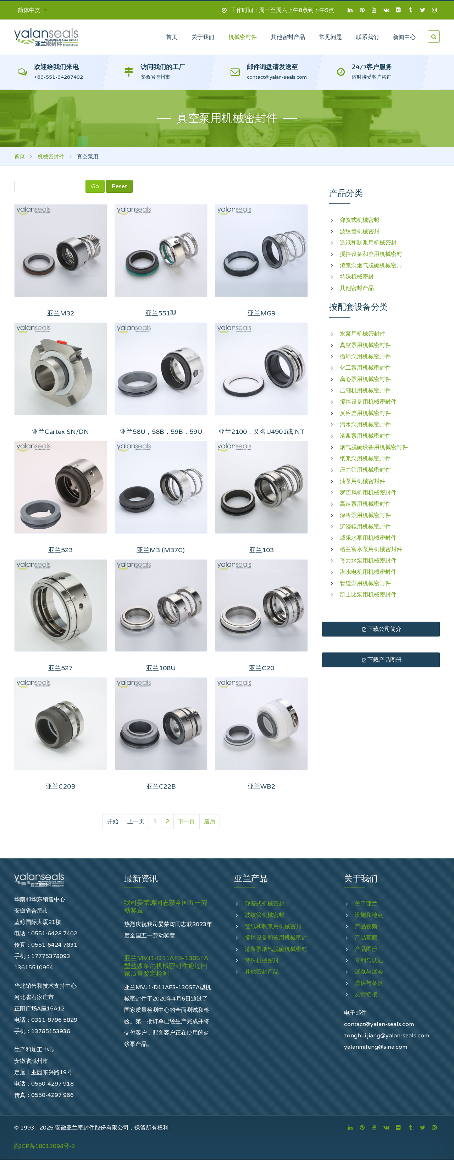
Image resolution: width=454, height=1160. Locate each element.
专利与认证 (369, 960)
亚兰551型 (160, 313)
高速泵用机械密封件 (365, 504)
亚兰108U (161, 668)
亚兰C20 (261, 668)
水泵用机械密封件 (362, 333)
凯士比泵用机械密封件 (368, 594)
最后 (209, 821)
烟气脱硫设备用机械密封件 (374, 447)
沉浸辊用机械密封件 (365, 526)
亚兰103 (261, 550)
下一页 (186, 821)
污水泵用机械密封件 (365, 424)
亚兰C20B (61, 786)
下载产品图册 (381, 659)
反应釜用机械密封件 (365, 413)
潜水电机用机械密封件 (368, 572)
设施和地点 (369, 915)
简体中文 (32, 10)
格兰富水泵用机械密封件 (371, 549)
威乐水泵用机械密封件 (368, 538)
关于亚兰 (366, 903)
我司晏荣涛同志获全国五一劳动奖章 (165, 906)
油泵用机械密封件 (362, 481)
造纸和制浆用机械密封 (368, 242)
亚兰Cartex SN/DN (60, 431)
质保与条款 (369, 983)
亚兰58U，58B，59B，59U (161, 431)
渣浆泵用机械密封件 (365, 435)
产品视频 (366, 926)
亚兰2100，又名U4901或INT (261, 431)
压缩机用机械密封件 (365, 390)
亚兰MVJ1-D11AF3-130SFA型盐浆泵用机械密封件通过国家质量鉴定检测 (166, 965)
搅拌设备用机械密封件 (368, 401)
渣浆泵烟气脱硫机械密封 (371, 265)
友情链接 (366, 994)
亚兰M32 (60, 313)
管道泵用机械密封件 (365, 583)
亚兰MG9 (261, 313)
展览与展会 (369, 971)
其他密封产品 (357, 288)
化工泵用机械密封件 (365, 367)
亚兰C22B (161, 786)
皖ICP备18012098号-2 (44, 1146)
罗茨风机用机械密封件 (368, 492)
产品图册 (366, 949)
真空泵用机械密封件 (365, 345)
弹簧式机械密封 (360, 220)
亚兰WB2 (261, 786)
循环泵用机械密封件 (365, 356)
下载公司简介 (381, 629)
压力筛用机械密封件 (365, 469)
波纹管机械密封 (360, 231)
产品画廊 (366, 937)
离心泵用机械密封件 (365, 379)
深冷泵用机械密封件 (365, 515)
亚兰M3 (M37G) (161, 550)
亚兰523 (60, 550)
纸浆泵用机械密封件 (365, 458)
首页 (19, 156)
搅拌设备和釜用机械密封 (371, 254)
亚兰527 (60, 668)
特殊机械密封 (357, 276)
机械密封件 (51, 156)
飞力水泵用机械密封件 (368, 560)
